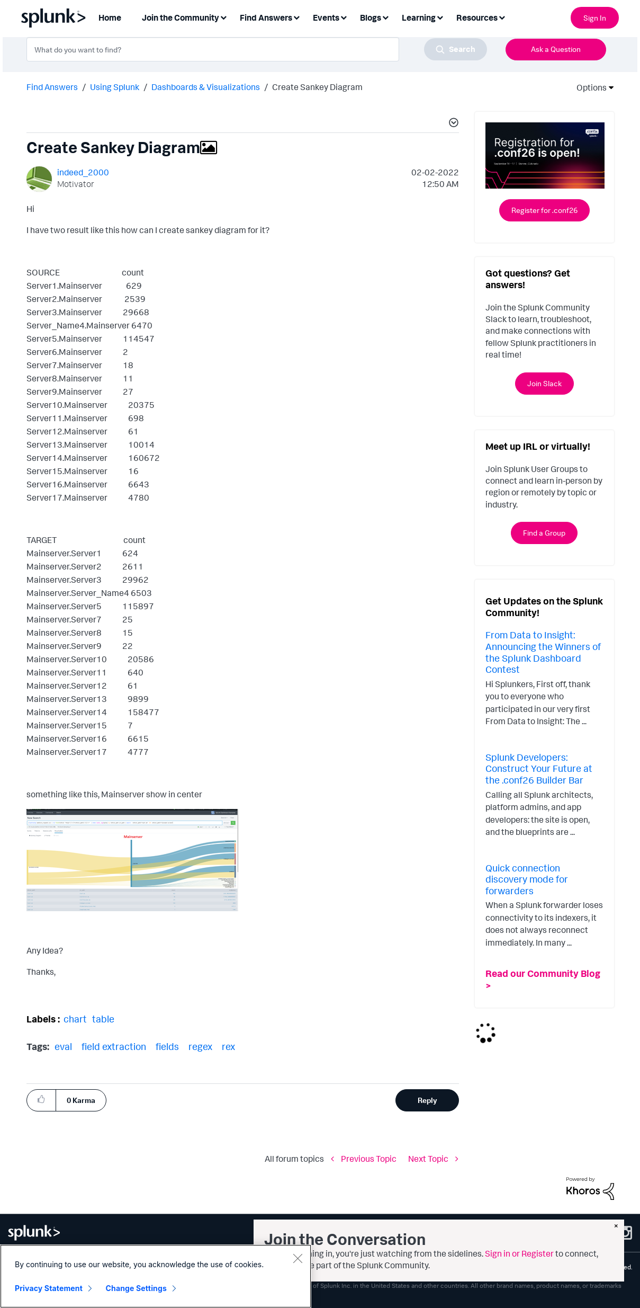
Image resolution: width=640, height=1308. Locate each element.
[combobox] (256, 49)
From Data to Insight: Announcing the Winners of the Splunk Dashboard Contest (543, 652)
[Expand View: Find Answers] (296, 16)
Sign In (594, 17)
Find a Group (544, 532)
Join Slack (544, 383)
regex (200, 1046)
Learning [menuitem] (419, 17)
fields (167, 1046)
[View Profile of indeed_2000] (83, 172)
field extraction (114, 1046)
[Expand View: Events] (343, 16)
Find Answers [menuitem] (266, 17)
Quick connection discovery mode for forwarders (526, 879)
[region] (155, 1276)
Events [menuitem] (326, 17)
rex (228, 1046)
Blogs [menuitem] (370, 17)
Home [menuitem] (109, 17)
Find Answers (52, 87)
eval (63, 1046)
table (103, 1019)
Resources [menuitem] (477, 17)
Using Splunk (114, 87)
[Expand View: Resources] (502, 16)
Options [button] (588, 87)
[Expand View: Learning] (440, 16)
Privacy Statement (49, 1288)
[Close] (297, 1258)
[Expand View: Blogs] (385, 16)
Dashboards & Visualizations (205, 87)
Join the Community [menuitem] (180, 17)
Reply (427, 1100)
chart (75, 1019)
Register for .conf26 (544, 210)
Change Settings (136, 1288)
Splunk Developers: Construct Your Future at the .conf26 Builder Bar (538, 768)
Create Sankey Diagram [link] (317, 87)
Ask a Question (556, 49)
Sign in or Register (519, 1253)
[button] (452, 124)
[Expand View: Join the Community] (223, 16)
